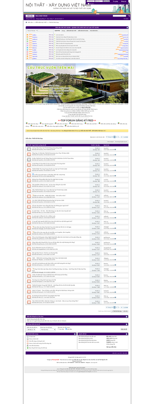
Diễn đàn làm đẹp (33, 124)
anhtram (40, 186)
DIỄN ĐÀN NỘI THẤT (41, 22)
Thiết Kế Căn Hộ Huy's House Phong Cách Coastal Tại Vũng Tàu (71, 41)
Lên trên (126, 311)
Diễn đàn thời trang (76, 124)
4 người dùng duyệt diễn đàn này (42, 321)
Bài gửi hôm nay (30, 18)
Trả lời (92, 145)
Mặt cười (109, 338)
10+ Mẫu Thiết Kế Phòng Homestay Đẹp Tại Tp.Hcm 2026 (48, 200)
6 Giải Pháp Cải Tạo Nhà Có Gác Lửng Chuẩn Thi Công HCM (48, 163)
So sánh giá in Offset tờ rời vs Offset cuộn (43, 216)
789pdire (40, 259)
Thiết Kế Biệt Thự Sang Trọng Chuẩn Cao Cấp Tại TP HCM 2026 (49, 169)
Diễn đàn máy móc (38, 126)
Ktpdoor (40, 281)
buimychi (40, 292)
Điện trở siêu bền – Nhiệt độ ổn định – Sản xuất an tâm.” (50, 195)
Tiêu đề (29, 145)
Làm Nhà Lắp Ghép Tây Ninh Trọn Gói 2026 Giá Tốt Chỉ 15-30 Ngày (52, 227)
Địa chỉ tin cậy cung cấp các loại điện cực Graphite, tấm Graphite (52, 232)
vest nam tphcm (60, 35)
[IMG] (108, 340)
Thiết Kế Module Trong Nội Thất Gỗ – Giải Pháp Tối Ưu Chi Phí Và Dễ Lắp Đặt (53, 285)
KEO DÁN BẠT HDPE (75, 112)
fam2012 (40, 149)
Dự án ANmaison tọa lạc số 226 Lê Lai (42, 247)
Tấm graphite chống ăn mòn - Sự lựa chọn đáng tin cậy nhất (49, 184)
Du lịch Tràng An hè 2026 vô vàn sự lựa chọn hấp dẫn (68, 47)
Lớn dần (61, 329)
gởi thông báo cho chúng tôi (85, 371)
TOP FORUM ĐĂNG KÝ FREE (77, 120)
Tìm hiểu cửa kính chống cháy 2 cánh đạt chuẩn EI (68, 58)
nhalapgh (40, 228)
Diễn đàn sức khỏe (62, 124)
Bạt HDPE (50, 104)
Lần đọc (98, 145)
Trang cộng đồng (40, 18)
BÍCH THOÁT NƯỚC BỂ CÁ (75, 116)
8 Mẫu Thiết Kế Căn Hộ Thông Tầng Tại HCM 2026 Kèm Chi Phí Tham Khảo (53, 158)
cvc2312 (40, 181)
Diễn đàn (30, 16)
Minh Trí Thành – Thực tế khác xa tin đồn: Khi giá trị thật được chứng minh (53, 290)
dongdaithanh (42, 249)
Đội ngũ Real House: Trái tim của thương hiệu (45, 253)
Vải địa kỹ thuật (65, 104)
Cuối (126, 137)
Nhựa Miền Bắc (86, 107)
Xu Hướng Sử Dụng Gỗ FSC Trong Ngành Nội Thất (46, 295)
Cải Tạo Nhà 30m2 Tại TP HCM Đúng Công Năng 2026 (47, 148)
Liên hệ (114, 353)
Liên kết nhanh (58, 18)
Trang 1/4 (110, 137)
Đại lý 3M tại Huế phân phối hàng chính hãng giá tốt (68, 52)
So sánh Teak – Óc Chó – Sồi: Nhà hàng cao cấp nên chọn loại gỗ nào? (51, 211)
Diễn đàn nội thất (92, 124)
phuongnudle (94, 362)
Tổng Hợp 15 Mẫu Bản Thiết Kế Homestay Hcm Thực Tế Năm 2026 (50, 153)
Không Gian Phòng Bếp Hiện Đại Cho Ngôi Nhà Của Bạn (47, 179)
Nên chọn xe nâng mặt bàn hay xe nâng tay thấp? (67, 56)
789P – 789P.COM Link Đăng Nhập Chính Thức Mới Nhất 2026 (49, 258)
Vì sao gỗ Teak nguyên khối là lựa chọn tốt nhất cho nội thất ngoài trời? (52, 221)
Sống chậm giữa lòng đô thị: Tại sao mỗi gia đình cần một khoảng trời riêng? (53, 242)
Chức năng (50, 18)
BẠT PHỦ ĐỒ (77, 114)
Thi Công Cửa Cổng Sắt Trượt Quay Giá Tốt (44, 280)
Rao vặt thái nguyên (47, 124)
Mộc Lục (40, 207)
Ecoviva (40, 302)
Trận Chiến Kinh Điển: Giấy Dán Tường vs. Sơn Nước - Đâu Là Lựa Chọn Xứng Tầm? (55, 301)
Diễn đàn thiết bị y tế (73, 126)
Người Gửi (107, 145)
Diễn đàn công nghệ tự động (55, 126)
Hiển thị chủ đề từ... (32, 327)
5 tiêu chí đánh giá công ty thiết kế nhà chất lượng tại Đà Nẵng (49, 274)
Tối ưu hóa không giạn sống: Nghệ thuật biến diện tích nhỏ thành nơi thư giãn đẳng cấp (56, 237)
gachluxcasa (41, 238)
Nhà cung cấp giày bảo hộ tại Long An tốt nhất (67, 45)
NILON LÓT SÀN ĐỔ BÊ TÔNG (86, 109)
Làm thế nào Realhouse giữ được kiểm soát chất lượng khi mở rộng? (51, 263)
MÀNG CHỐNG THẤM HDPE (80, 111)
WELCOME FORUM (41, 16)
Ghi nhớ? (91, 3)
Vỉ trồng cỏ (114, 104)
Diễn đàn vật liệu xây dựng (108, 124)
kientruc (40, 254)
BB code (108, 336)
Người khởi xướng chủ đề (39, 145)
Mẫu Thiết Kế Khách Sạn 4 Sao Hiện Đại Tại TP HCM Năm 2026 (49, 190)
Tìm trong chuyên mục (120, 141)
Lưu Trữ (119, 353)
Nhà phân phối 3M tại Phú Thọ (63, 54)
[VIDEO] (108, 342)
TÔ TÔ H (40, 176)
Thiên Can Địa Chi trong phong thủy (64, 43)
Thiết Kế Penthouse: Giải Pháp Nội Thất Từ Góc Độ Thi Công (70, 39)
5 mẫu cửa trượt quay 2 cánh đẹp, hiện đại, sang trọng (49, 174)
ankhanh (40, 217)
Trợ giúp (115, 1)
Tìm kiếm (126, 18)
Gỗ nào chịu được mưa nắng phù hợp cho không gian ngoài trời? (50, 205)
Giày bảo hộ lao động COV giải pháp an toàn (66, 37)
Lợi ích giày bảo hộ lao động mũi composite (66, 50)
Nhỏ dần (68, 329)
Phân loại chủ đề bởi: (46, 327)
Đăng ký (123, 1)
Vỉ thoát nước (100, 104)
